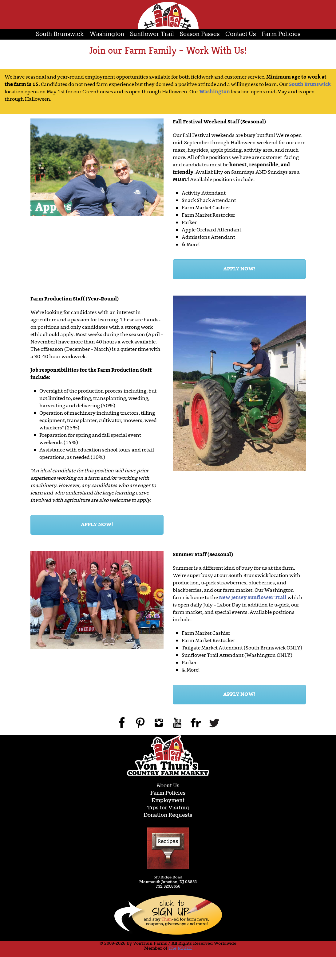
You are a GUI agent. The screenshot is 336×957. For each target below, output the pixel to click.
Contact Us (240, 34)
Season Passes (199, 34)
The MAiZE (180, 948)
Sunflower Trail (152, 34)
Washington (107, 34)
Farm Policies (281, 34)
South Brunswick (60, 34)
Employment (168, 800)
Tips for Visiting (168, 808)
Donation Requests (168, 815)
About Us (168, 785)
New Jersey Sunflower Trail (253, 598)
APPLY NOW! (239, 269)
